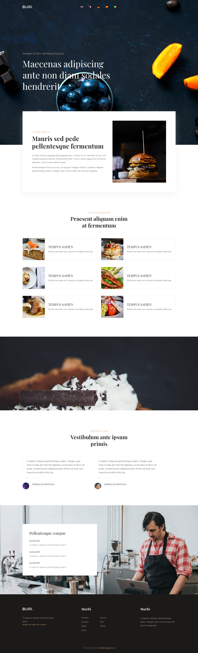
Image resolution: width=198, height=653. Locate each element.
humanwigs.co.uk (106, 648)
